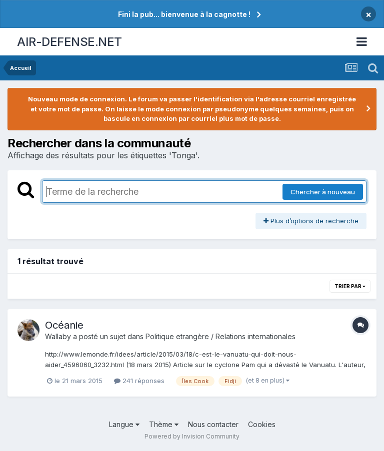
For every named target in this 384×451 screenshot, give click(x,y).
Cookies (262, 424)
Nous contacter (213, 424)
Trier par (350, 286)
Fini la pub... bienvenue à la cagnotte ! (184, 14)
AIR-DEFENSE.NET (69, 41)
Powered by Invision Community (192, 436)
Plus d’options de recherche (311, 221)
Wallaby (58, 336)
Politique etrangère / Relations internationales (221, 336)
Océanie (64, 325)
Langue (124, 424)
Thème (163, 424)
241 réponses (139, 381)
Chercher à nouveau (322, 192)
